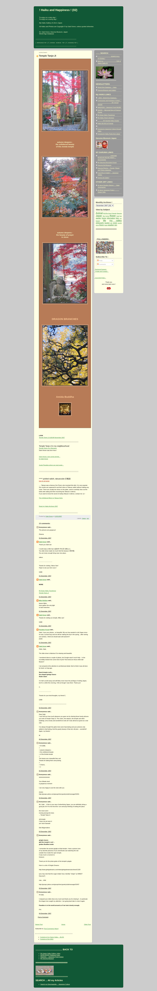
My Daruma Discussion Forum (107, 162)
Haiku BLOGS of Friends (105, 123)
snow (115, 223)
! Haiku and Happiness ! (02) (58, 10)
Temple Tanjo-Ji (47, 55)
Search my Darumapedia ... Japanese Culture (55, 984)
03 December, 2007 (45, 831)
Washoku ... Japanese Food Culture (52, 957)
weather (111, 225)
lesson (98, 221)
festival (107, 216)
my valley (115, 220)
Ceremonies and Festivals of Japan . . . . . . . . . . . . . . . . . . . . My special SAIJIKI (109, 102)
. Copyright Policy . (100, 278)
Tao (104, 216)
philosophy (100, 223)
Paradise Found (44, 629)
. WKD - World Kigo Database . (107, 98)
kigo (117, 218)
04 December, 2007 (45, 913)
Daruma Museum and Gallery (107, 90)
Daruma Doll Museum (104, 165)
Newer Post (39, 924)
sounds (120, 223)
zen (88, 518)
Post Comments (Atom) (51, 928)
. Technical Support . (100, 269)
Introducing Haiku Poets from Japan (109, 134)
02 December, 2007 (45, 708)
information (111, 218)
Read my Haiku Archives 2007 (48, 506)
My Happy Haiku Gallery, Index (50, 953)
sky (111, 223)
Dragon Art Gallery (103, 177)
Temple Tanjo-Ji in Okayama (48, 448)
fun (121, 216)
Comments (101, 264)
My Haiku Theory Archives (106, 118)
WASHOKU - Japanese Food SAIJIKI (109, 107)
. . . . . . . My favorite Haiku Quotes (108, 120)
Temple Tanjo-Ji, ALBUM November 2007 (52, 437)
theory (101, 225)
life (104, 220)
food (117, 216)
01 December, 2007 (45, 538)
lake (121, 218)
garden (98, 218)
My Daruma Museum (47, 958)
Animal (99, 213)
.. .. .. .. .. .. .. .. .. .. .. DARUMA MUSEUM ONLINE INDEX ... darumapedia (107, 157)
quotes (107, 223)
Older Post (87, 924)
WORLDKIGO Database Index (50, 955)
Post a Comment (43, 917)
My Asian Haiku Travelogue (106, 115)
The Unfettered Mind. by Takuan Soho (51, 498)
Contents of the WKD (46, 939)
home (104, 218)
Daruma (119, 213)
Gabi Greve (42, 542)
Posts (99, 260)
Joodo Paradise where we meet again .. (51, 465)
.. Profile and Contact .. (101, 271)
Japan (84, 518)
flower (113, 215)
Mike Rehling (43, 600)
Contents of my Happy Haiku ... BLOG (52, 937)
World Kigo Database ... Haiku (107, 87)
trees (106, 225)
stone (97, 225)
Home (63, 924)
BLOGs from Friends (109, 213)
